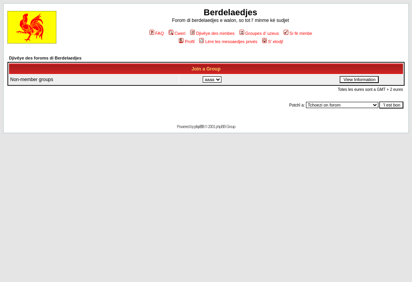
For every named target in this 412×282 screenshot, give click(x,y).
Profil (186, 41)
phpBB (199, 127)
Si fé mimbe (298, 33)
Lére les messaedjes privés (228, 41)
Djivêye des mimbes (212, 33)
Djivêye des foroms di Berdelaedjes (45, 58)
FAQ (156, 33)
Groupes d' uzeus (259, 33)
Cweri (177, 33)
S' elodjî (272, 41)
